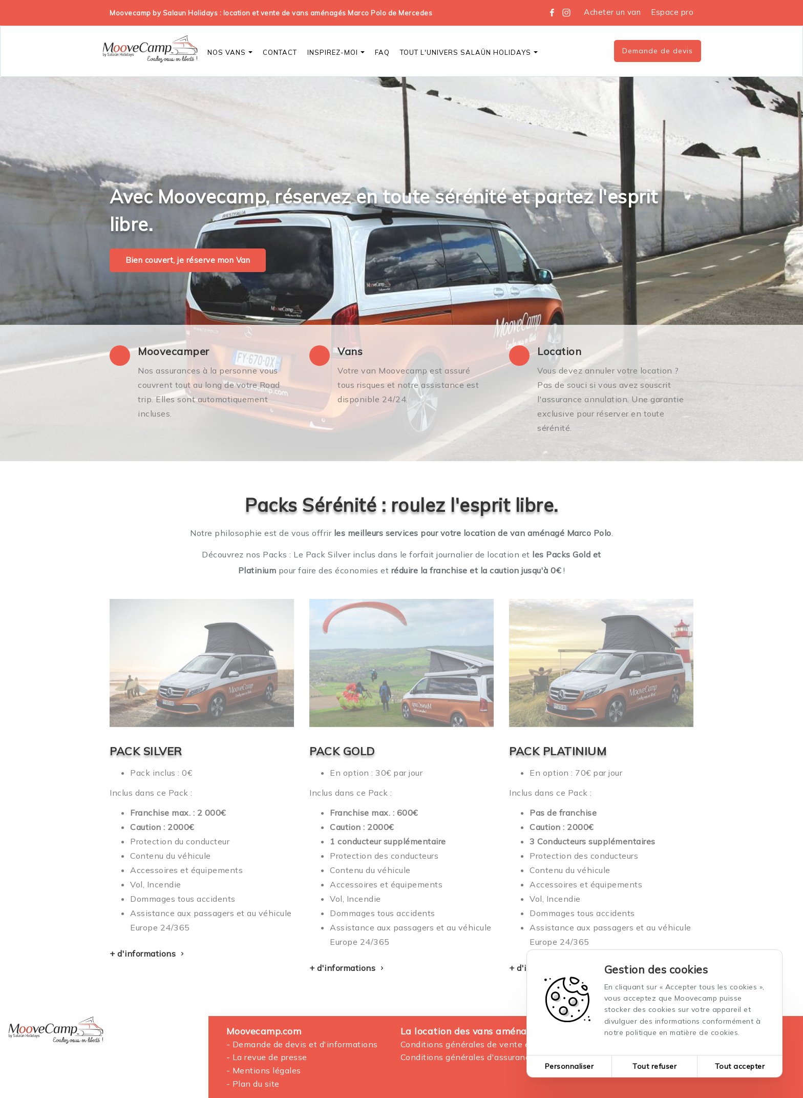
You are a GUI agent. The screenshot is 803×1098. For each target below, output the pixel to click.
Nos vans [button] (229, 52)
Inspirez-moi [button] (336, 52)
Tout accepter (740, 1066)
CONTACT (280, 52)
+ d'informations (148, 953)
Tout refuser (654, 1066)
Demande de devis (657, 50)
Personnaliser (569, 1066)
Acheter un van (612, 12)
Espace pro (672, 12)
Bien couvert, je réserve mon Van (187, 260)
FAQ (382, 52)
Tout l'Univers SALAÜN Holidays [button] (469, 52)
